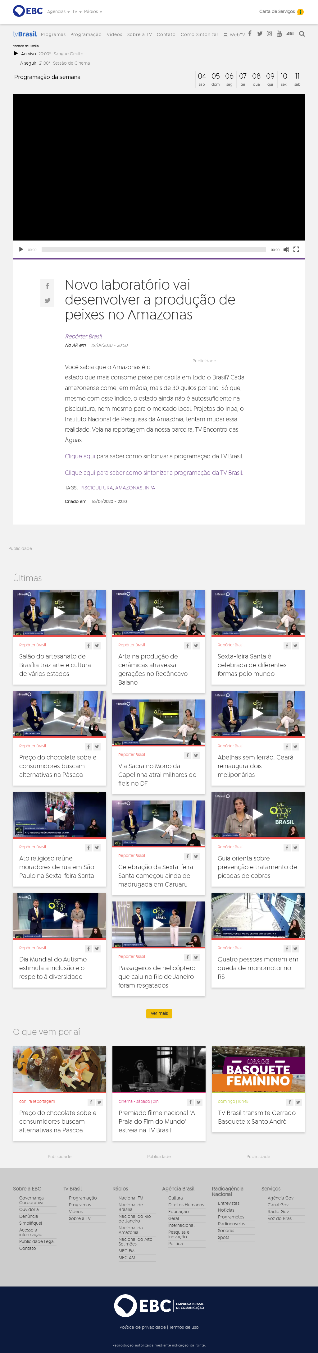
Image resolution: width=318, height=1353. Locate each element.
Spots (223, 1238)
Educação (178, 1212)
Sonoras (226, 1231)
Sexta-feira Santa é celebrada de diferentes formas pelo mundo (252, 665)
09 (270, 76)
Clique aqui (80, 457)
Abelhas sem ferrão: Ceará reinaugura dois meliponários (255, 766)
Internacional (181, 1225)
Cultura (175, 1198)
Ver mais (159, 1013)
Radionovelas (231, 1224)
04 (202, 76)
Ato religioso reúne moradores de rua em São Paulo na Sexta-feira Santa (56, 867)
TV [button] (77, 12)
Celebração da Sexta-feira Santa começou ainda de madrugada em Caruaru (155, 876)
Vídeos (114, 35)
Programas (53, 35)
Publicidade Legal (37, 1242)
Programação (86, 35)
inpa (150, 487)
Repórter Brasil (83, 337)
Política (175, 1244)
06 (229, 76)
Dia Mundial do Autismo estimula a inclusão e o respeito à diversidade (53, 968)
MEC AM (127, 1258)
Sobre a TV (139, 35)
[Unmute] (286, 249)
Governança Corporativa (31, 1200)
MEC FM (126, 1251)
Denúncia (28, 1216)
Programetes (231, 1217)
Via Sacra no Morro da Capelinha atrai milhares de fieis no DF (157, 775)
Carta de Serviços (277, 12)
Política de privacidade (143, 1327)
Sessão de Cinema (71, 63)
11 (297, 76)
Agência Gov (280, 1198)
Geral (173, 1219)
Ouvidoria (29, 1210)
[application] (159, 176)
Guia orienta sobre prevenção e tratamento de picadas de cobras (257, 867)
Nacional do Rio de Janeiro (135, 1218)
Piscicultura (96, 487)
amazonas (129, 487)
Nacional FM (131, 1198)
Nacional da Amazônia (131, 1230)
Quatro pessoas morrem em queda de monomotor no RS (258, 968)
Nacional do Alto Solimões (135, 1241)
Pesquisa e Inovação (178, 1234)
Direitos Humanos (186, 1205)
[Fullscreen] (296, 249)
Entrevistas (228, 1203)
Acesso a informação (31, 1232)
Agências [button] (58, 12)
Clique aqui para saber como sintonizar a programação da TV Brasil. (154, 473)
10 (284, 76)
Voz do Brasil (280, 1219)
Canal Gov (278, 1205)
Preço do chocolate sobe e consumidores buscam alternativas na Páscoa (58, 766)
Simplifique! (30, 1223)
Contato (166, 35)
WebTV (237, 35)
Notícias (226, 1210)
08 (256, 76)
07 (243, 76)
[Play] (21, 249)
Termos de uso (184, 1327)
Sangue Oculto (69, 54)
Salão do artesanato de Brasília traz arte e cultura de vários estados (55, 665)
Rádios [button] (93, 12)
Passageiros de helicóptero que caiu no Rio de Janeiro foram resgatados (156, 977)
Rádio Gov (278, 1212)
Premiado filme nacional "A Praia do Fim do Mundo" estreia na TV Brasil (157, 1122)
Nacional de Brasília (131, 1207)
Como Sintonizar (200, 35)
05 (215, 76)
